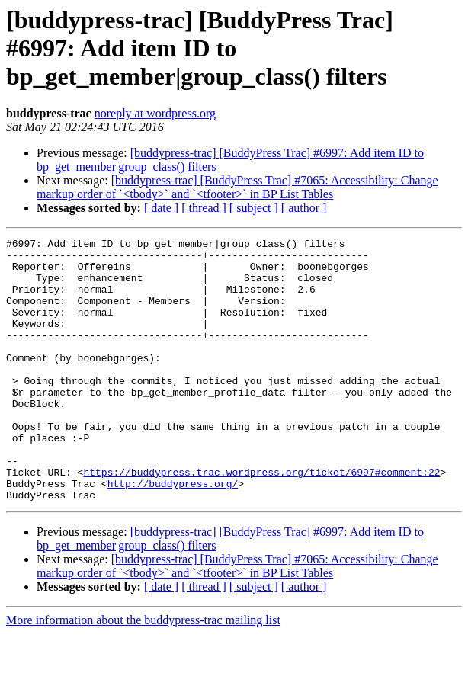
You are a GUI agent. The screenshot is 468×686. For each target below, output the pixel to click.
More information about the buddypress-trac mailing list (143, 672)
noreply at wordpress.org (155, 113)
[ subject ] (253, 207)
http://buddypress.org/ (173, 533)
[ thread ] (203, 207)
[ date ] (161, 207)
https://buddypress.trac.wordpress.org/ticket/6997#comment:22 (261, 520)
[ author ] (304, 207)
